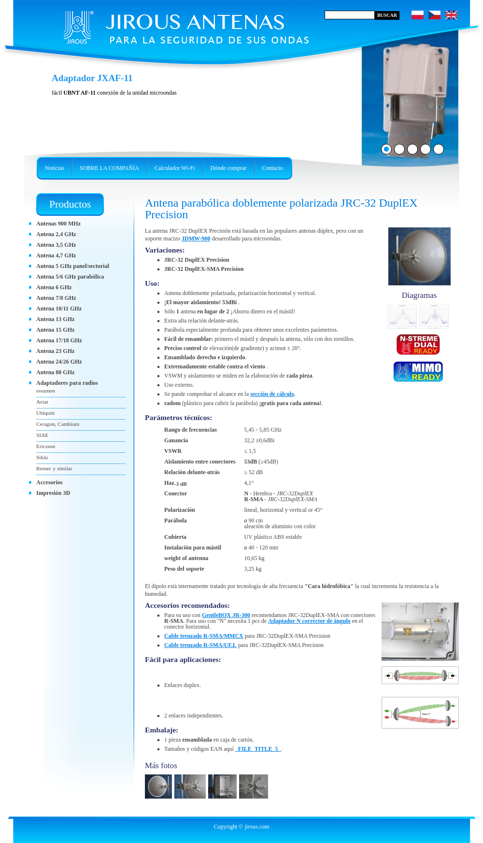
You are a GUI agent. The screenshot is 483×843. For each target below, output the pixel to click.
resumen (45, 390)
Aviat (42, 402)
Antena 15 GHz (55, 330)
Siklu (42, 457)
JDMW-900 (196, 238)
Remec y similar (54, 468)
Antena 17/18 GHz (59, 340)
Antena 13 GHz (55, 319)
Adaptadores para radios (67, 383)
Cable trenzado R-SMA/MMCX (203, 635)
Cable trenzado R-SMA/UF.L (200, 645)
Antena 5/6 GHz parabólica (70, 277)
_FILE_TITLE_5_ (258, 748)
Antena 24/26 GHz (59, 362)
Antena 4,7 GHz (56, 255)
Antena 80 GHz (55, 372)
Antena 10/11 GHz (59, 308)
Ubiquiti (45, 413)
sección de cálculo (272, 394)
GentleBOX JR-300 (226, 615)
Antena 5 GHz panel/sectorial (72, 266)
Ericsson (45, 446)
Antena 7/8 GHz (56, 298)
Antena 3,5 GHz (56, 245)
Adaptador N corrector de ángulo (309, 621)
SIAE (42, 435)
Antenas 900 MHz (58, 223)
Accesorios (49, 482)
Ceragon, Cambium (57, 424)
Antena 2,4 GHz (56, 234)
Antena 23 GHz (55, 351)
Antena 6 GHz (53, 287)
